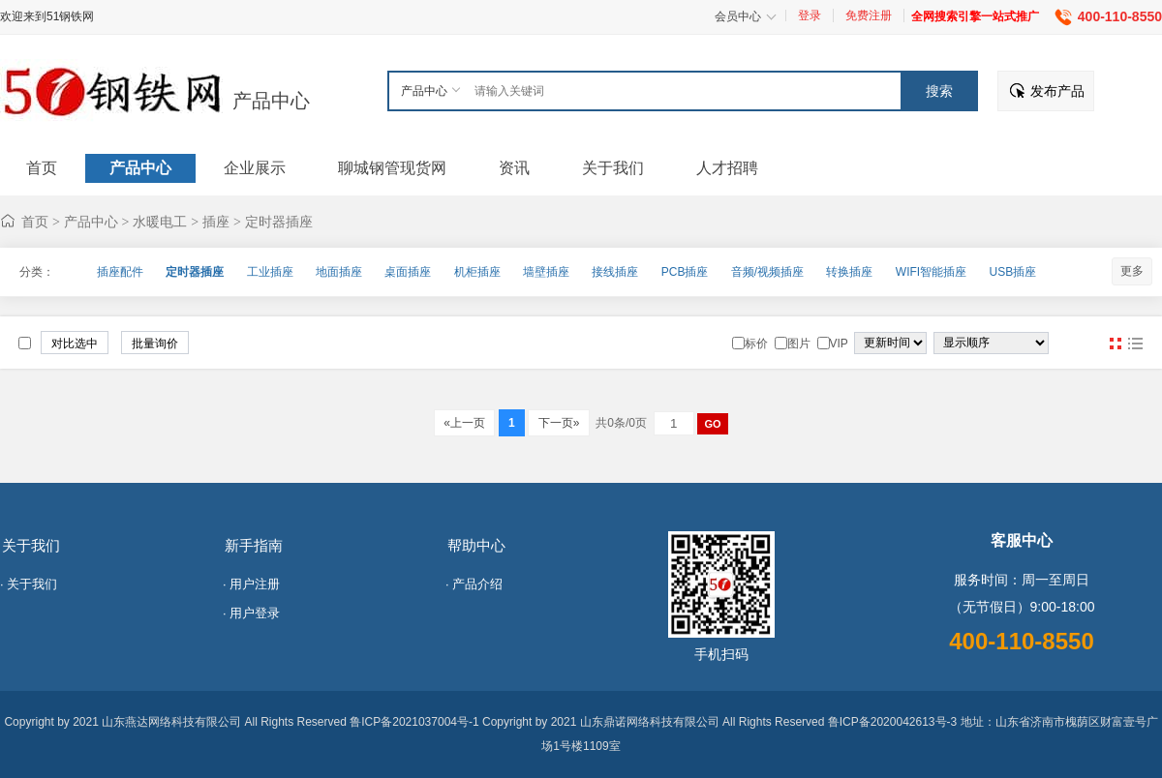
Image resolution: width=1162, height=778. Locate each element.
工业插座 (270, 272)
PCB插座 (685, 272)
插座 (215, 221)
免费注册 (868, 15)
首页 (34, 221)
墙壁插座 (546, 272)
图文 (1135, 343)
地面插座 (339, 272)
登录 (809, 15)
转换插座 (849, 272)
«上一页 (464, 423)
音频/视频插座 (767, 272)
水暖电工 (160, 221)
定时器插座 (279, 221)
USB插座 (1012, 272)
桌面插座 (407, 272)
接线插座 (615, 272)
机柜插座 (477, 272)
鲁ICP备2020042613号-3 (892, 722)
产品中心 (271, 100)
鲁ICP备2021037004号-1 (414, 722)
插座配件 (120, 272)
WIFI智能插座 (931, 272)
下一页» (558, 423)
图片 (1115, 343)
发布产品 (1057, 91)
